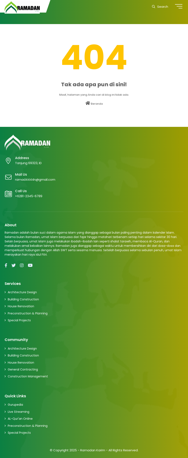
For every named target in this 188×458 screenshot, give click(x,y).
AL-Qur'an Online (20, 419)
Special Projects (19, 320)
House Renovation (21, 306)
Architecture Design (22, 292)
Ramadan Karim (92, 450)
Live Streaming (18, 412)
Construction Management (28, 376)
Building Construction (23, 299)
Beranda (94, 103)
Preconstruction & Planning (28, 313)
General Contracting (23, 369)
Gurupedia (15, 405)
